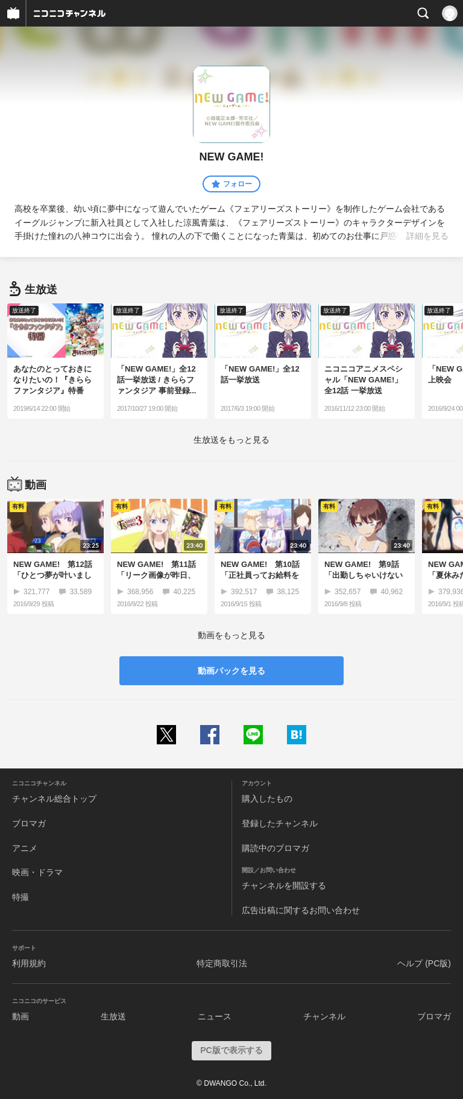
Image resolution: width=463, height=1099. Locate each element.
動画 (20, 1016)
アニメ (24, 848)
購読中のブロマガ (275, 848)
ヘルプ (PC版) (424, 963)
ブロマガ (29, 823)
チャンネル (324, 1016)
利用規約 (29, 963)
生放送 (113, 1016)
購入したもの (267, 798)
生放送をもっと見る (231, 440)
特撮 (20, 897)
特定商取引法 (222, 963)
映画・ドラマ (37, 872)
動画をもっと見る (231, 635)
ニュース (215, 1016)
